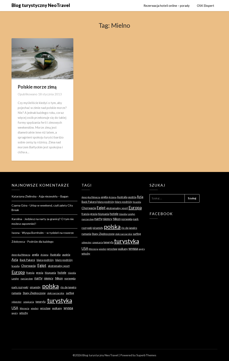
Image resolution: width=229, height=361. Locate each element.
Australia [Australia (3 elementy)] (55, 254)
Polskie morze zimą (37, 87)
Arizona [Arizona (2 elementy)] (44, 254)
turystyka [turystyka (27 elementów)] (59, 300)
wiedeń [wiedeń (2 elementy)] (35, 308)
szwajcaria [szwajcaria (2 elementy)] (28, 301)
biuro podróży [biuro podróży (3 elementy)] (64, 260)
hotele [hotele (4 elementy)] (62, 272)
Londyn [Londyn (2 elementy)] (15, 278)
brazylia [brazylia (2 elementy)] (16, 266)
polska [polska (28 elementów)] (50, 285)
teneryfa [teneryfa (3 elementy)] (41, 301)
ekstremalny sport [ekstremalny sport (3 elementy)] (59, 266)
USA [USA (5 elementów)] (15, 308)
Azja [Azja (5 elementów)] (15, 260)
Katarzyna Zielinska (24, 196)
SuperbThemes (146, 355)
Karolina (17, 219)
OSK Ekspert (205, 5)
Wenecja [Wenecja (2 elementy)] (24, 308)
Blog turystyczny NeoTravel (41, 5)
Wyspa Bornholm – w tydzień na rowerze (48, 232)
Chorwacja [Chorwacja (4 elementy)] (28, 266)
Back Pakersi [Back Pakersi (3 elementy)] (27, 260)
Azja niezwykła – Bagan (53, 196)
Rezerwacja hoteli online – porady (167, 5)
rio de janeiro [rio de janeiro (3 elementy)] (68, 287)
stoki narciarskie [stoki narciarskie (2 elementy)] (55, 293)
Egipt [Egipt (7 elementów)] (41, 265)
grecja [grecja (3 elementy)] (39, 272)
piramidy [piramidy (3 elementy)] (35, 287)
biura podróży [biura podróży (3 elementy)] (45, 260)
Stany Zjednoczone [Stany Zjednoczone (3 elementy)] (34, 293)
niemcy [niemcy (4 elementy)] (48, 278)
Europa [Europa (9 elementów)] (18, 272)
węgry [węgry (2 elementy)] (15, 313)
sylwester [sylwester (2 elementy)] (17, 301)
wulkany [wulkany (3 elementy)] (57, 308)
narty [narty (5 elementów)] (38, 278)
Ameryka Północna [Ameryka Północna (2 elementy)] (21, 254)
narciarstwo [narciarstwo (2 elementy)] (27, 278)
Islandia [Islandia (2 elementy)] (72, 272)
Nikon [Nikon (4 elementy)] (59, 278)
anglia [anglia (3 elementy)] (35, 254)
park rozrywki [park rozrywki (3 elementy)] (20, 287)
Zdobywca (18, 241)
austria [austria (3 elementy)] (66, 254)
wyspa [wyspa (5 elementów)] (68, 308)
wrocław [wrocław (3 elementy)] (45, 308)
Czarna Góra (19, 205)
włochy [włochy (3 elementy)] (23, 313)
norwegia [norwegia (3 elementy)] (70, 278)
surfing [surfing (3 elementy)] (70, 293)
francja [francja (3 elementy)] (30, 272)
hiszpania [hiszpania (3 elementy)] (50, 272)
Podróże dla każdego (40, 241)
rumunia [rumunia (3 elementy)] (16, 293)
